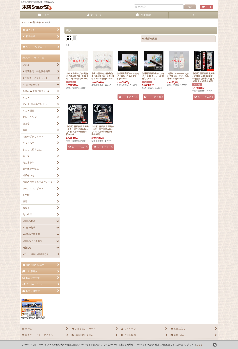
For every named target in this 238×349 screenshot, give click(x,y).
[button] (193, 15)
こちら (199, 344)
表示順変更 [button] (149, 38)
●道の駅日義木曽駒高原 (33, 317)
